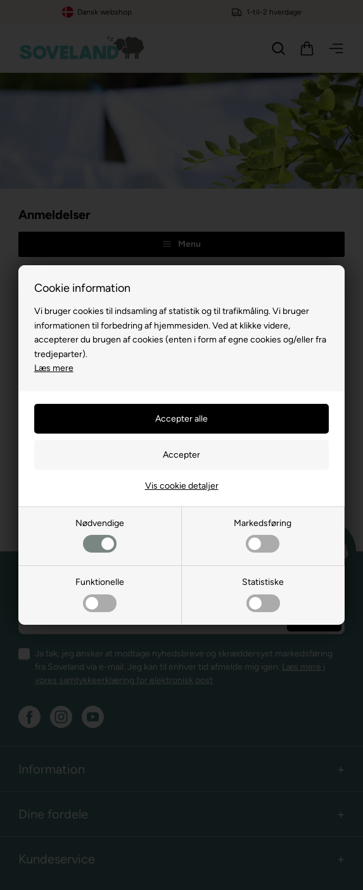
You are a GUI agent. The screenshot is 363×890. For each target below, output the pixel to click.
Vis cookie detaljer (182, 485)
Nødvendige (99, 535)
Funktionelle (99, 594)
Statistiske (263, 594)
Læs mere (53, 368)
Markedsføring (262, 535)
